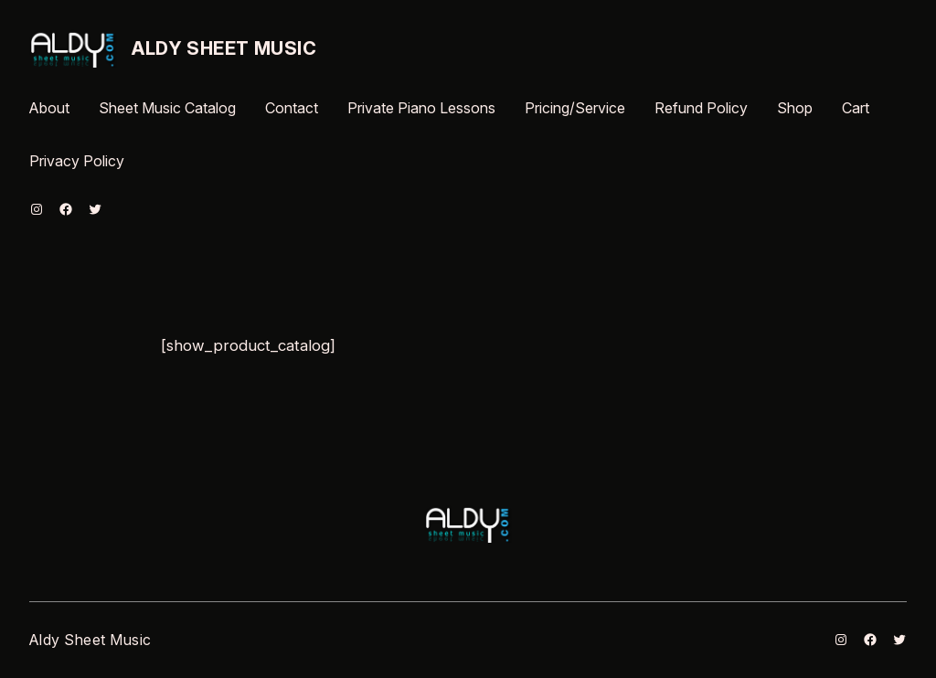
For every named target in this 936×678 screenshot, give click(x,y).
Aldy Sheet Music (224, 48)
